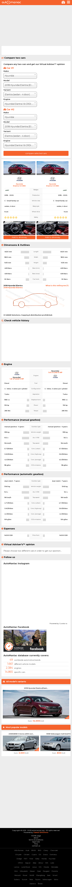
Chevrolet (54, 850)
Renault (17, 875)
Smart (55, 875)
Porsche (55, 871)
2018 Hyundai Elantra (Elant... (36, 688)
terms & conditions (36, 840)
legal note (36, 842)
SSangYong (40, 875)
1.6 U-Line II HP (17, 379)
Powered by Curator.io (58, 623)
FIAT (25, 859)
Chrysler (18, 854)
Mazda (46, 867)
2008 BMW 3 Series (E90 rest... (21, 734)
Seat (48, 875)
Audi (27, 850)
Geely (37, 859)
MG (40, 867)
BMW (33, 850)
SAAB (31, 875)
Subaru (17, 879)
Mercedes (54, 867)
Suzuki (24, 879)
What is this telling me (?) (57, 286)
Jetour (40, 863)
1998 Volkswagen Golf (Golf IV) (58, 734)
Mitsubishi (24, 871)
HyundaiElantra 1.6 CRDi (19, 185)
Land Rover (25, 867)
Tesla (31, 879)
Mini (16, 871)
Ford (31, 859)
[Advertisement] (36, 25)
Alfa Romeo (18, 850)
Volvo (56, 879)
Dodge (19, 859)
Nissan (32, 871)
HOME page (36, 836)
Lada (52, 863)
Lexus (34, 867)
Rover (25, 875)
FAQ (36, 844)
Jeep (34, 863)
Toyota (37, 879)
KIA (46, 863)
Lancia (16, 867)
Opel (39, 871)
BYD (39, 850)
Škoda (40, 884)
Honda (44, 859)
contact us (36, 846)
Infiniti (20, 863)
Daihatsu (53, 854)
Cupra (34, 854)
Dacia (45, 854)
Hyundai (52, 859)
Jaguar (28, 863)
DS (40, 854)
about (36, 838)
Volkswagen (47, 879)
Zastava (32, 884)
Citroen (26, 854)
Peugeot (46, 871)
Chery (45, 850)
